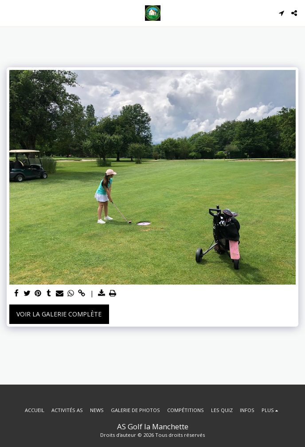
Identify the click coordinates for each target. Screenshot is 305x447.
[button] (9, 13)
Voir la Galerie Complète (59, 314)
